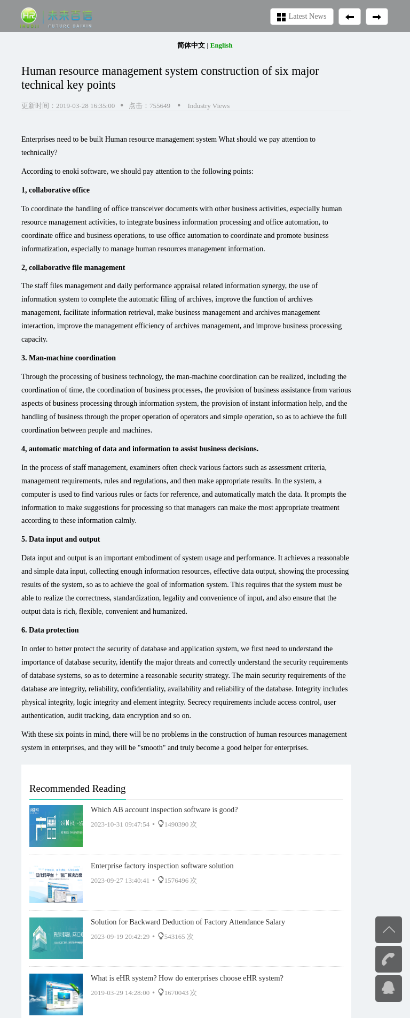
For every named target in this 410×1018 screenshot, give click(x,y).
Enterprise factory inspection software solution (162, 865)
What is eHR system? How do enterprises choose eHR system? (187, 978)
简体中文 (191, 45)
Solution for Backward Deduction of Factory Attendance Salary (188, 921)
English (221, 45)
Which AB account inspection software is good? (164, 809)
